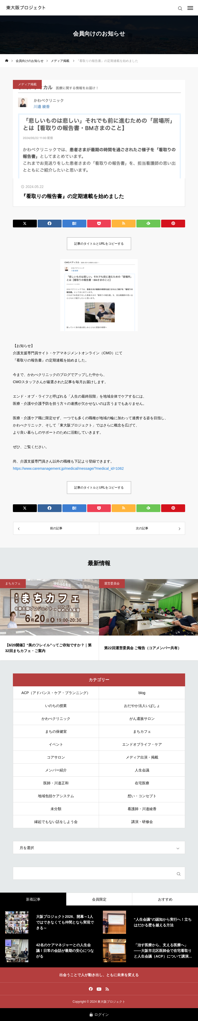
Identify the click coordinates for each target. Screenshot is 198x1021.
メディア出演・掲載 (142, 757)
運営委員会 (112, 583)
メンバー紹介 (56, 770)
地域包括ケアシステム (56, 796)
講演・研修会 (142, 822)
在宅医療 (142, 783)
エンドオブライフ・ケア (142, 744)
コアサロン (56, 757)
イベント (56, 744)
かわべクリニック (56, 719)
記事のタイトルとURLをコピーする (99, 243)
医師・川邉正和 (56, 783)
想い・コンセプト (142, 796)
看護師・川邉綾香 (142, 809)
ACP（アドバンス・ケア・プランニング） (55, 693)
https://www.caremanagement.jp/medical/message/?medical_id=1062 (68, 468)
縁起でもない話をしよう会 (56, 822)
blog (141, 693)
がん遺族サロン (142, 719)
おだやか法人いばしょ (142, 706)
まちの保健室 (56, 731)
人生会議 (142, 770)
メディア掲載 (27, 84)
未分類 (56, 809)
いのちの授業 (56, 706)
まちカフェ (13, 583)
